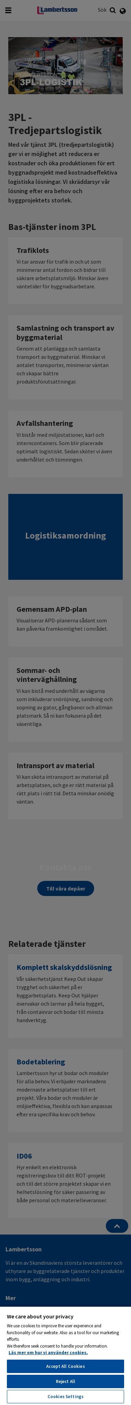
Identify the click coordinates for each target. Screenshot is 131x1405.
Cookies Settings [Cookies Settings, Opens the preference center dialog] (65, 1397)
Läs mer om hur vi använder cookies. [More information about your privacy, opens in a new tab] (48, 1353)
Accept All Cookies (65, 1366)
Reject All (65, 1381)
